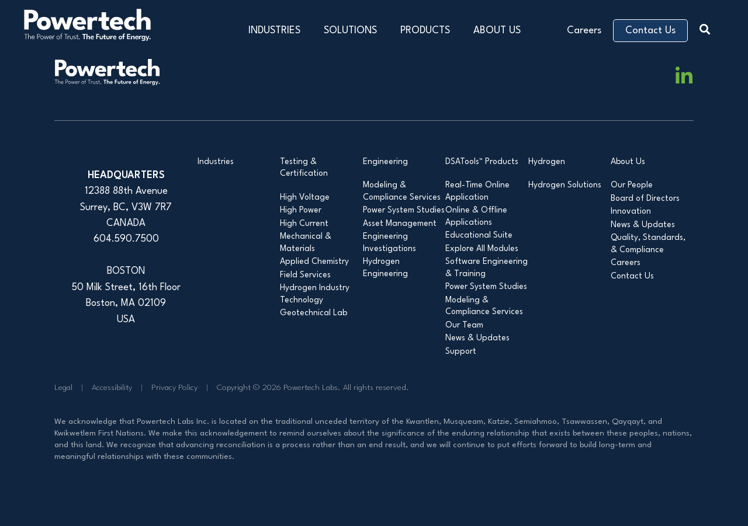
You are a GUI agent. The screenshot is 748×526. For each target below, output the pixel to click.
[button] (708, 28)
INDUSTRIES (274, 31)
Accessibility (112, 388)
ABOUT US (497, 31)
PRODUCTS (425, 31)
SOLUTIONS (350, 31)
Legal (63, 388)
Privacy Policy (174, 388)
